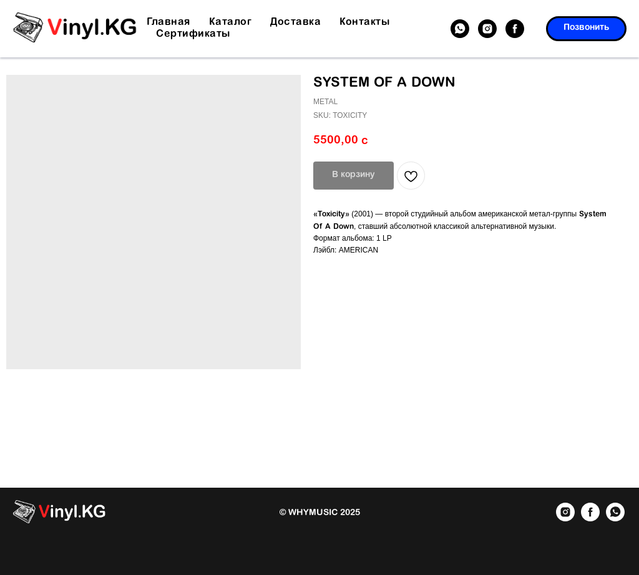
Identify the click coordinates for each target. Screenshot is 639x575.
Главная (168, 22)
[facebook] (514, 28)
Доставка (295, 22)
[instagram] (487, 28)
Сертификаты (193, 34)
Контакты (364, 22)
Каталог (230, 22)
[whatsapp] (460, 28)
